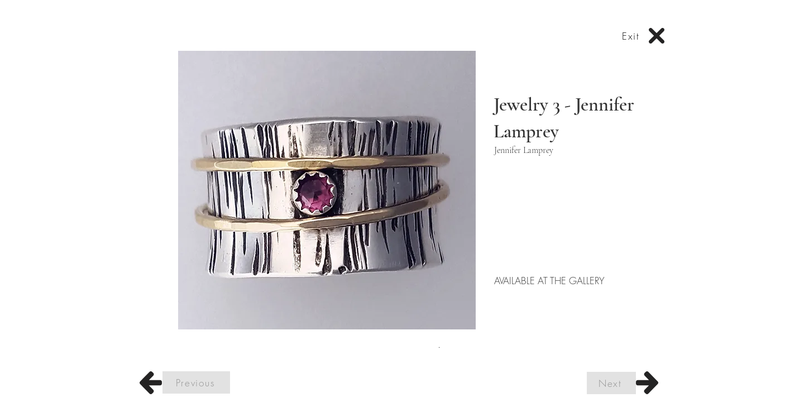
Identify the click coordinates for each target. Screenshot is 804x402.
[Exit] (632, 36)
